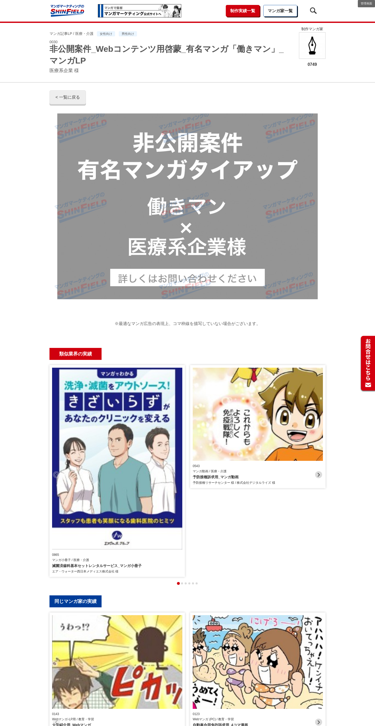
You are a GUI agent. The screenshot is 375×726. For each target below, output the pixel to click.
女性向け (106, 34)
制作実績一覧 (242, 11)
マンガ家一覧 (280, 11)
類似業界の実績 (75, 353)
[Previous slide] (56, 411)
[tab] (178, 456)
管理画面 (366, 3)
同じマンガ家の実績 (75, 473)
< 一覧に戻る (67, 97)
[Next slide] (318, 411)
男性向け (128, 34)
